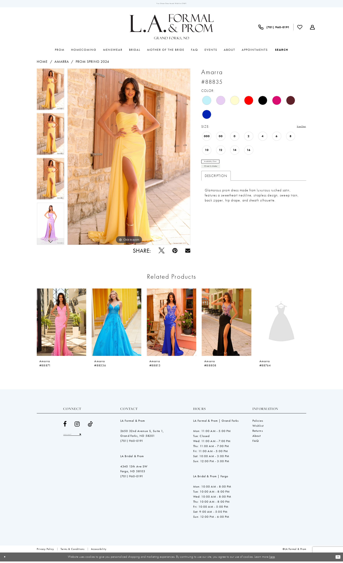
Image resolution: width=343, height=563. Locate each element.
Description (216, 184)
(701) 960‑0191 (131, 442)
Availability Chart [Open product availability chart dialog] (217, 164)
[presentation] (61, 323)
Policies (257, 422)
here (272, 558)
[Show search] (281, 51)
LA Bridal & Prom (132, 458)
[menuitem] (274, 28)
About (256, 437)
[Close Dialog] (6, 558)
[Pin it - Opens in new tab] (174, 252)
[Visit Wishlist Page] (300, 28)
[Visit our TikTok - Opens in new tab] (90, 425)
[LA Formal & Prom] (172, 29)
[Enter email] (79, 437)
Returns (257, 432)
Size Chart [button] (298, 128)
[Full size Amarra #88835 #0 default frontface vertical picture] (129, 158)
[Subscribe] (94, 437)
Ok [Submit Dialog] (336, 558)
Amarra (61, 63)
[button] (312, 28)
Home (42, 63)
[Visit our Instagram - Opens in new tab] (77, 425)
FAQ (255, 442)
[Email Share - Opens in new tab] (187, 252)
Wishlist (258, 427)
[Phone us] (274, 28)
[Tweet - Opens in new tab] (161, 252)
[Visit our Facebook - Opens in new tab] (65, 425)
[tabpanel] (50, 92)
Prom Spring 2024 (92, 63)
